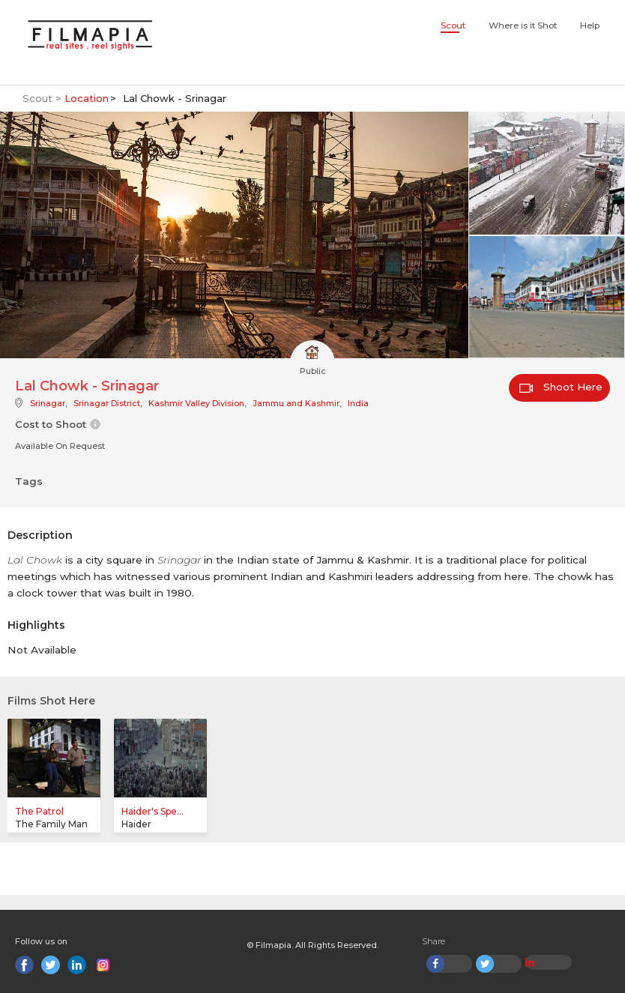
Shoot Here (561, 387)
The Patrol (39, 811)
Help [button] (590, 25)
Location (86, 98)
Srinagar (47, 403)
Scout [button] (453, 25)
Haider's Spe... (152, 811)
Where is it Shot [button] (523, 25)
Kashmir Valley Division (196, 403)
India (358, 403)
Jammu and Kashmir (296, 403)
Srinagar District (106, 403)
